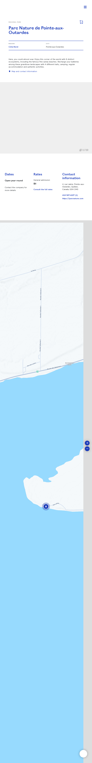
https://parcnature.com (72, 198)
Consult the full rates (43, 189)
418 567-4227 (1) (70, 195)
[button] (46, 506)
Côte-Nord (13, 47)
